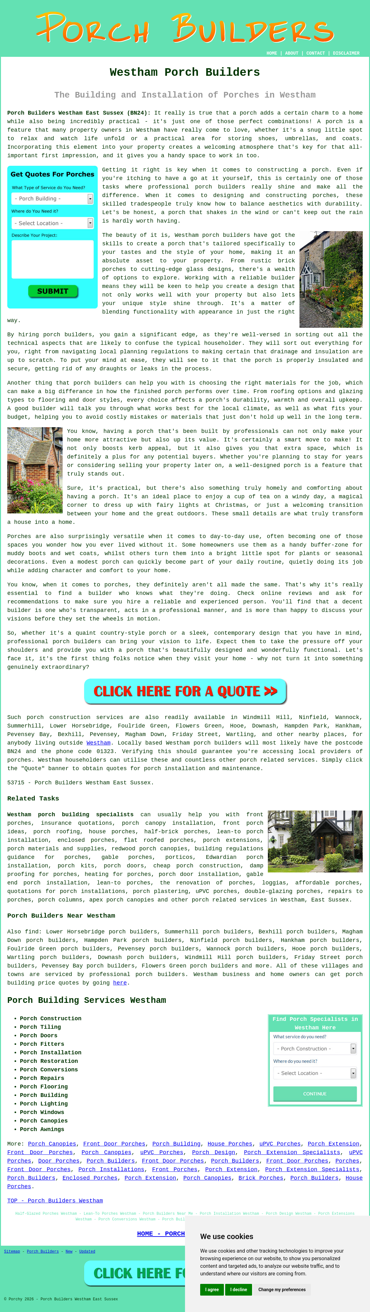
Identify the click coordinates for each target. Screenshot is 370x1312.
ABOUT (292, 53)
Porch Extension (333, 1144)
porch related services (229, 900)
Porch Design (213, 1152)
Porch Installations (111, 1169)
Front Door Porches (114, 1144)
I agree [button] (212, 1289)
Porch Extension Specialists (292, 1152)
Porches (348, 1161)
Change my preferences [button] (281, 1289)
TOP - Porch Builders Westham (55, 1201)
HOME (272, 53)
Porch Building (176, 1144)
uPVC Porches (280, 1144)
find (32, 932)
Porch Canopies (52, 1144)
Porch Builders (111, 1161)
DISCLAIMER (346, 53)
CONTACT (315, 53)
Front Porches (174, 1169)
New (68, 1251)
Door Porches (59, 1161)
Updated (87, 1251)
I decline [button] (238, 1289)
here (120, 983)
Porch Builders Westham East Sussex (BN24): (79, 113)
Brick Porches (260, 1178)
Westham (99, 743)
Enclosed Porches (90, 1178)
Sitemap (12, 1251)
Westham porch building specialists (70, 815)
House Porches (230, 1144)
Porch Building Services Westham (86, 1000)
